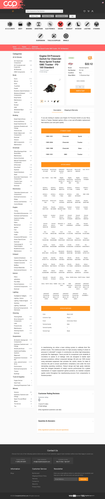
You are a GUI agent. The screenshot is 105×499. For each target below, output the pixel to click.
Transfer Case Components (18, 182)
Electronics (17, 189)
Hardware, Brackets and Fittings (21, 127)
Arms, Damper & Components (18, 320)
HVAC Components (19, 72)
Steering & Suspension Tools (22, 385)
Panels (16, 88)
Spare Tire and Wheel (20, 399)
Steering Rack (18, 316)
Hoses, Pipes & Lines (20, 239)
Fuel (15, 229)
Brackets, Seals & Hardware (22, 91)
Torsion (16, 371)
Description (57, 110)
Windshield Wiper (19, 109)
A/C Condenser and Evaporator (19, 66)
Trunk (15, 102)
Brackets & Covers (19, 248)
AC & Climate (17, 57)
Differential (17, 165)
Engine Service (18, 380)
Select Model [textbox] (61, 16)
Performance (18, 366)
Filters (15, 222)
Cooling (16, 232)
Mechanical (17, 225)
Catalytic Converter (19, 262)
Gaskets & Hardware (20, 258)
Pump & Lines (18, 326)
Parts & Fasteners (19, 284)
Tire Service (17, 404)
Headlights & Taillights (20, 296)
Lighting (15, 292)
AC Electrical (17, 69)
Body (14, 75)
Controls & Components (21, 286)
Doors (15, 78)
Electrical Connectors (20, 197)
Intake (16, 234)
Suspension (17, 336)
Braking (15, 115)
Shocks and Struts (19, 348)
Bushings (16, 373)
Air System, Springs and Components (21, 341)
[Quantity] (79, 87)
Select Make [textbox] (47, 16)
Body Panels (17, 97)
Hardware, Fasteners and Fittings (21, 345)
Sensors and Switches (20, 201)
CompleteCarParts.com (22, 495)
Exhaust (15, 254)
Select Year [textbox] (34, 16)
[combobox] (35, 16)
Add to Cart (80, 91)
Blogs (12, 473)
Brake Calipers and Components (19, 134)
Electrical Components (20, 369)
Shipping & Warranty (71, 110)
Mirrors (16, 81)
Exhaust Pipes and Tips (20, 260)
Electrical (35, 47)
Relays (16, 199)
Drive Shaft (17, 167)
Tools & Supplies (18, 377)
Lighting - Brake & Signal (21, 300)
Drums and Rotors (19, 121)
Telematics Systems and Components (21, 193)
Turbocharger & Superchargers (18, 245)
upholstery (17, 279)
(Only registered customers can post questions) (53, 430)
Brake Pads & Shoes (19, 119)
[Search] (43, 11)
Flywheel (16, 169)
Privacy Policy (36, 487)
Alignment (17, 355)
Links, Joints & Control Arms (20, 363)
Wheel (16, 401)
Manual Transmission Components (20, 161)
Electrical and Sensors (20, 270)
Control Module (18, 204)
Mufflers (16, 265)
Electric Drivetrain (19, 158)
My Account (35, 473)
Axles (15, 174)
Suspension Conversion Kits (20, 358)
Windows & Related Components (19, 94)
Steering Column (19, 330)
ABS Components (19, 142)
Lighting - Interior (19, 298)
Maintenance (18, 100)
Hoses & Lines (18, 130)
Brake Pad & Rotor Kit (20, 124)
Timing (16, 211)
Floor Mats (17, 281)
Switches (16, 303)
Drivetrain (16, 148)
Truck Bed (17, 86)
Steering (16, 313)
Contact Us (35, 481)
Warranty (35, 478)
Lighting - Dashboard (20, 305)
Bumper (16, 105)
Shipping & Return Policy (39, 476)
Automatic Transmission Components (21, 178)
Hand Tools (17, 383)
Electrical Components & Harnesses (21, 309)
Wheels (15, 388)
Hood (15, 83)
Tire (15, 406)
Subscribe (83, 479)
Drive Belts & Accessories (21, 213)
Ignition (16, 227)
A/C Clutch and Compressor (18, 62)
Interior (15, 273)
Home (14, 47)
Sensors (16, 139)
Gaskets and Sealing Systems (20, 352)
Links (15, 323)
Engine (24, 47)
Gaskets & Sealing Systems (19, 219)
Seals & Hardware (19, 172)
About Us (35, 484)
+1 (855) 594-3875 (20, 461)
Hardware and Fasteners (21, 215)
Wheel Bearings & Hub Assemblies (20, 152)
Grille (15, 107)
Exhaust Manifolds (19, 267)
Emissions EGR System (20, 237)
